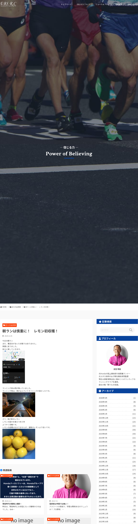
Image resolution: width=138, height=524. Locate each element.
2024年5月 (117, 493)
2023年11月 (117, 517)
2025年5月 (117, 445)
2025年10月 (117, 425)
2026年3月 (117, 406)
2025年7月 (117, 437)
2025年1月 (117, 461)
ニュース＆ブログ (102, 4)
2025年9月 (117, 429)
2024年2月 (117, 505)
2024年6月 (117, 489)
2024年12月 (117, 465)
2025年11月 (117, 421)
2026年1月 (117, 413)
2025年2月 (117, 457)
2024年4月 (117, 497)
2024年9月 (117, 477)
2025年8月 (117, 433)
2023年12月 (117, 513)
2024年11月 (117, 469)
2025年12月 (117, 417)
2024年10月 (117, 473)
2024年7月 (117, 485)
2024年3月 (117, 501)
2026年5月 (117, 398)
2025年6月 (117, 441)
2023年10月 (117, 521)
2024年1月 (117, 509)
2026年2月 (117, 409)
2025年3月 (117, 453)
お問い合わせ (132, 4)
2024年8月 (117, 481)
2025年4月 (117, 449)
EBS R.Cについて (83, 4)
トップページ (66, 4)
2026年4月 (117, 401)
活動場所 (118, 4)
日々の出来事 (10, 325)
